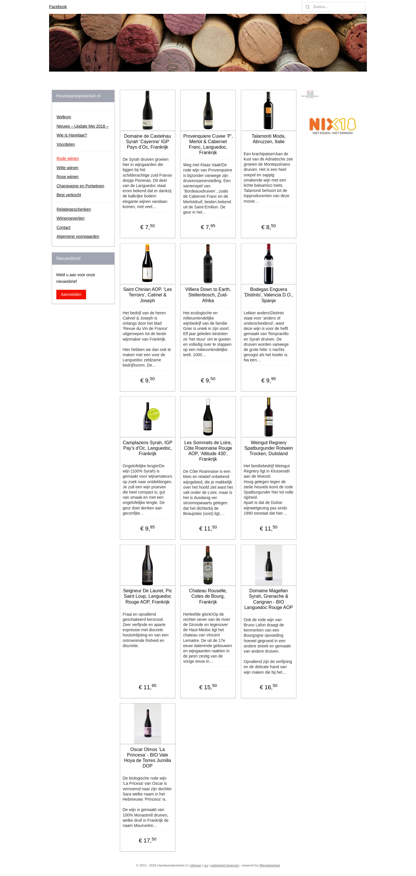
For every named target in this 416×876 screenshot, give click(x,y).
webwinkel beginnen (225, 865)
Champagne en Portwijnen (80, 186)
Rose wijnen (68, 176)
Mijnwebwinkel (269, 865)
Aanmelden (71, 294)
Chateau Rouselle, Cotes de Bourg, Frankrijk (208, 596)
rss (206, 865)
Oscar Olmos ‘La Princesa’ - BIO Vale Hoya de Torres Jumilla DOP (147, 758)
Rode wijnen (68, 158)
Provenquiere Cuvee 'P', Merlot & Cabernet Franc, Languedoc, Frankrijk (208, 144)
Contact (63, 227)
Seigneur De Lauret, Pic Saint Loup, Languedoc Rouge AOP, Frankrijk (147, 596)
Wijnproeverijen (70, 218)
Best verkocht (69, 195)
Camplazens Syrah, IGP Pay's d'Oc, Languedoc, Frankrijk (147, 448)
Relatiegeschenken (74, 209)
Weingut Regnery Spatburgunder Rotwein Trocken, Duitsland (268, 448)
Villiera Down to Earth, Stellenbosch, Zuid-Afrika (208, 295)
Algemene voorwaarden (78, 236)
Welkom (64, 117)
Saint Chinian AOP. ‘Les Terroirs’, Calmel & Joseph (147, 295)
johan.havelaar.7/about (324, 151)
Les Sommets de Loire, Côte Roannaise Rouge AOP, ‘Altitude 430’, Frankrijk (208, 451)
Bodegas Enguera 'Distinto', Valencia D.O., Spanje (268, 295)
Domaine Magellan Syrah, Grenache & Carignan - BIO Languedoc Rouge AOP (268, 599)
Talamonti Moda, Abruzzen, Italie (268, 139)
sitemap (195, 865)
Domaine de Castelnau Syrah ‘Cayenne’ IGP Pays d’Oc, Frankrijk (147, 142)
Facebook (58, 6)
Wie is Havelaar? (72, 135)
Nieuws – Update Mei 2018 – (83, 126)
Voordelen (66, 144)
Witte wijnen (67, 167)
